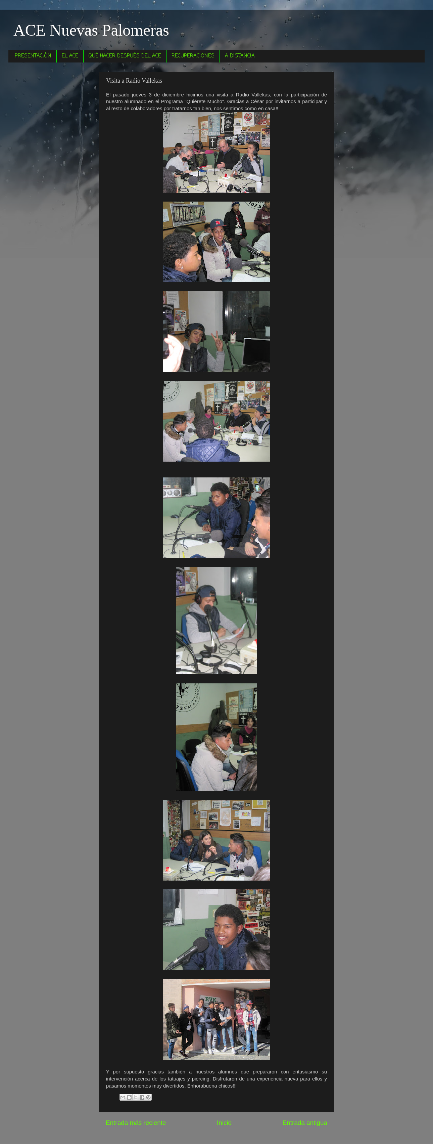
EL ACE (70, 56)
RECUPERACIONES (193, 56)
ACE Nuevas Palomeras (91, 30)
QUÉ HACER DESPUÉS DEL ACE (125, 56)
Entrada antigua (305, 1122)
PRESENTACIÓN (33, 56)
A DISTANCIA (240, 56)
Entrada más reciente (136, 1122)
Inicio (224, 1122)
